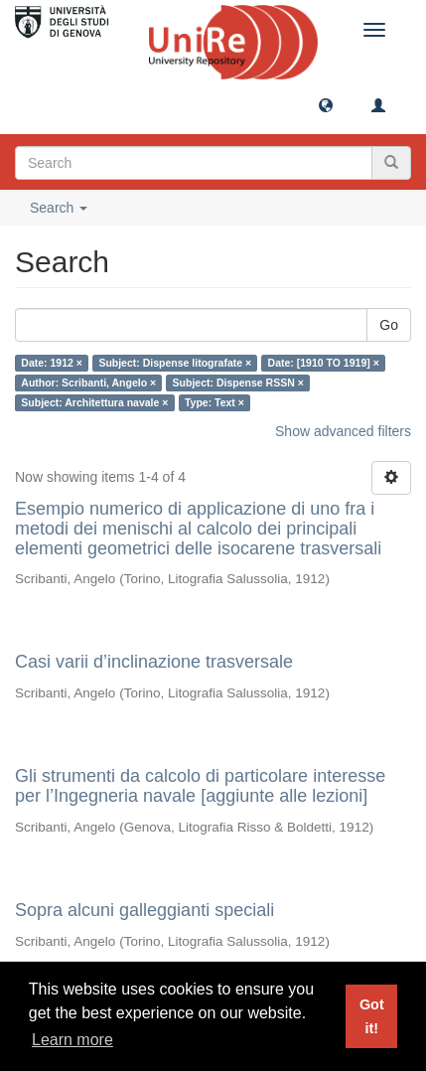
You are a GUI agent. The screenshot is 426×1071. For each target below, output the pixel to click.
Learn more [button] (72, 1039)
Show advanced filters (343, 431)
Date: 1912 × (51, 363)
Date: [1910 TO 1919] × (323, 363)
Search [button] (58, 208)
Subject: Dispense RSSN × (238, 382)
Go (388, 325)
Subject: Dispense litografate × (174, 363)
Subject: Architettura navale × (94, 402)
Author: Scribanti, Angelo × (88, 382)
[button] (326, 104)
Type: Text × (214, 402)
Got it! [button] (371, 1016)
